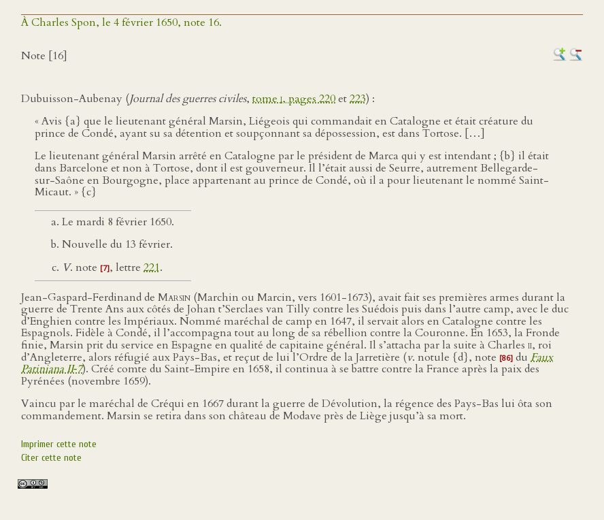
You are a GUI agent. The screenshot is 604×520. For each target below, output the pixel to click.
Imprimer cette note (59, 444)
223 (358, 98)
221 (152, 267)
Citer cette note (51, 458)
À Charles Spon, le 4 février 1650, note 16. (121, 22)
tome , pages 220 (293, 98)
